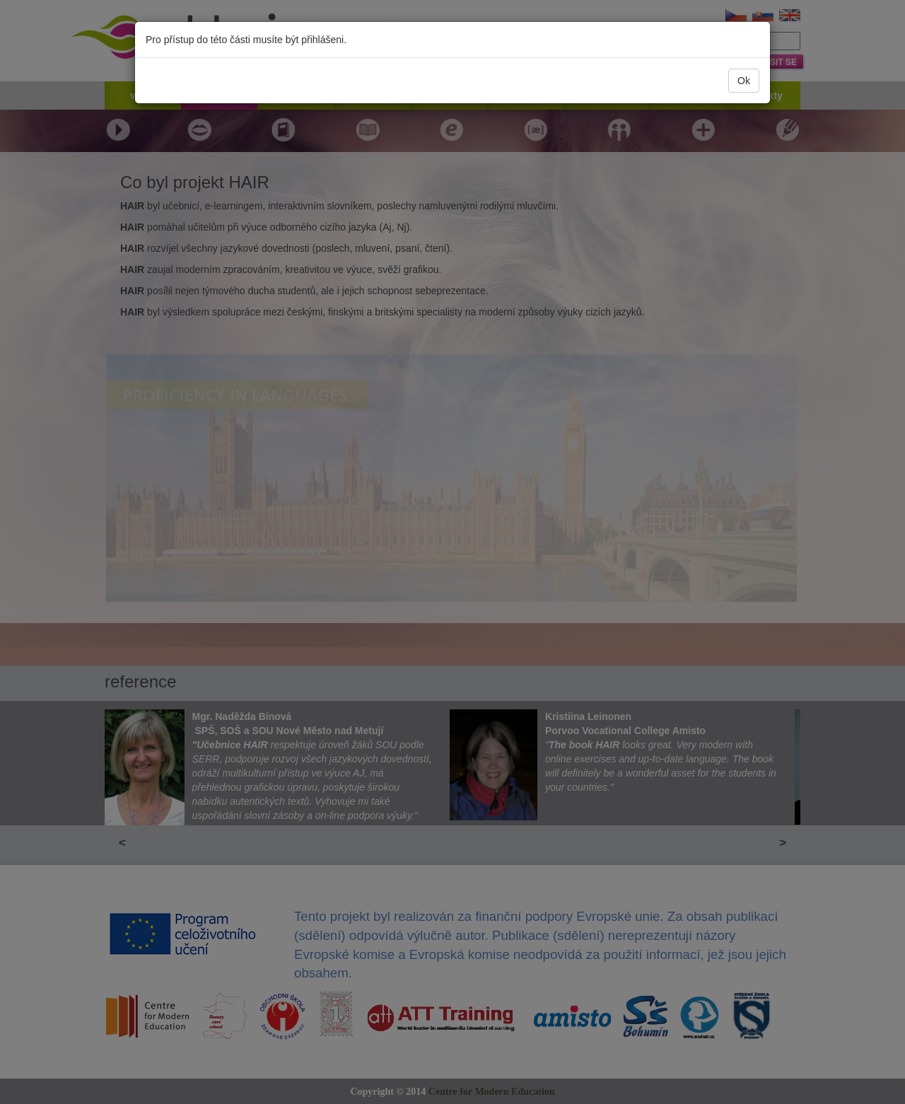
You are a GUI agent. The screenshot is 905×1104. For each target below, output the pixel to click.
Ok (743, 80)
